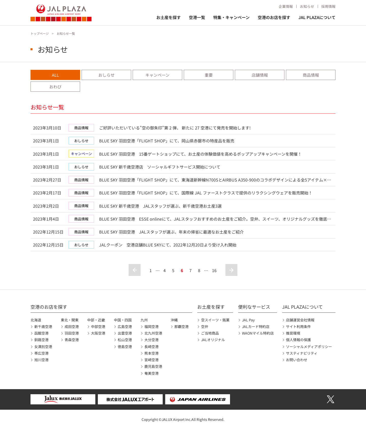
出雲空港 (125, 333)
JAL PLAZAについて (317, 17)
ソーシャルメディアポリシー (309, 346)
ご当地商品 (210, 333)
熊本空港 (151, 353)
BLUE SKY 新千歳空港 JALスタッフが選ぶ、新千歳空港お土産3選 (160, 206)
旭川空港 (41, 359)
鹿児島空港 (153, 366)
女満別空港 (43, 346)
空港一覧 (197, 17)
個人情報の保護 (298, 339)
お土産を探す (168, 17)
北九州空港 (153, 333)
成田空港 (72, 326)
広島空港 (125, 326)
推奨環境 (293, 333)
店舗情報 (260, 75)
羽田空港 (72, 333)
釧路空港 (41, 339)
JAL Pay (248, 319)
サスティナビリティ (301, 353)
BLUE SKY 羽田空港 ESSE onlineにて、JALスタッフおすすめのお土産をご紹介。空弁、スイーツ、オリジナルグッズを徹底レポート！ (215, 219)
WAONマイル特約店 (258, 333)
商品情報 (311, 75)
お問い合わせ (296, 359)
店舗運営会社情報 (300, 319)
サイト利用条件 (298, 326)
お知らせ (307, 6)
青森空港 (72, 339)
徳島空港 (125, 346)
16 (214, 270)
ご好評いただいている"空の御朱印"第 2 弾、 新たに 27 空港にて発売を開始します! (175, 128)
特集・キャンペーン (231, 17)
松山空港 (125, 339)
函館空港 (41, 333)
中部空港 (98, 326)
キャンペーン (157, 75)
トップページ (39, 33)
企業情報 (286, 6)
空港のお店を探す (274, 17)
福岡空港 (151, 326)
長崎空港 (151, 346)
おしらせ (106, 75)
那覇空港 (181, 326)
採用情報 (328, 6)
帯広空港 (41, 353)
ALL (55, 75)
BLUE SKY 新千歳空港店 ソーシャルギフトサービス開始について (159, 167)
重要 (209, 75)
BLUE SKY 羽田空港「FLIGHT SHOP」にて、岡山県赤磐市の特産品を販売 (166, 141)
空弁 (204, 326)
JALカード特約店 (255, 326)
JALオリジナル (213, 339)
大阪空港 (98, 333)
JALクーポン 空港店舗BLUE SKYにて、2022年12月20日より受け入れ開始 (167, 245)
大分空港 (151, 339)
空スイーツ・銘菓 (215, 319)
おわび (55, 87)
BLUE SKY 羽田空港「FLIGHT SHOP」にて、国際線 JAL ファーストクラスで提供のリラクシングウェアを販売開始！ (205, 193)
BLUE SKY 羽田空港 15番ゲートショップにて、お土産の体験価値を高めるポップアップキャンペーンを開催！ (200, 154)
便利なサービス (254, 306)
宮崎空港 (151, 359)
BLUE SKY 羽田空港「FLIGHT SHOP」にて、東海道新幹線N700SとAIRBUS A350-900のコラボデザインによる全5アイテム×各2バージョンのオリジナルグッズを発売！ (215, 180)
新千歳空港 (43, 326)
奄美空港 (151, 373)
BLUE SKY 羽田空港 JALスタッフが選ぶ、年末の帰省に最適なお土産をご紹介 (171, 232)
